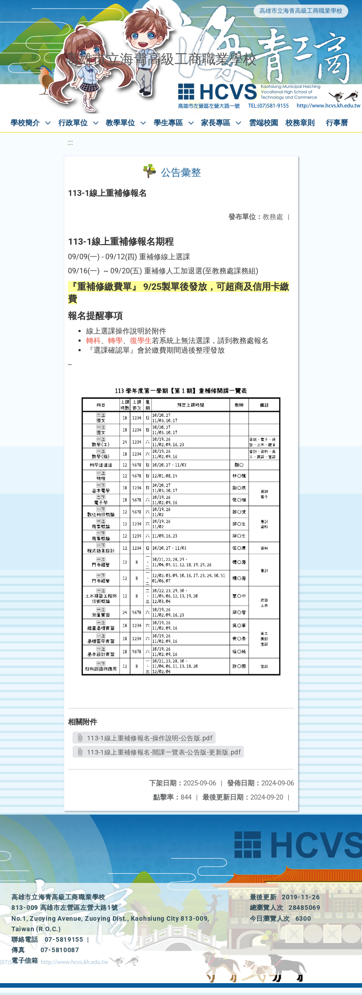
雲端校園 (263, 122)
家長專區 (215, 122)
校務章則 (300, 122)
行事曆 (337, 122)
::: (70, 142)
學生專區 (168, 122)
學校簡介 (25, 122)
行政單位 (73, 122)
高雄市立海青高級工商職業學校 (300, 10)
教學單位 (120, 122)
